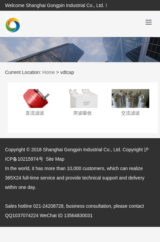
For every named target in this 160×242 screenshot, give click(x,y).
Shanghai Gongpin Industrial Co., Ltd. (82, 149)
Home (48, 72)
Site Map (55, 159)
